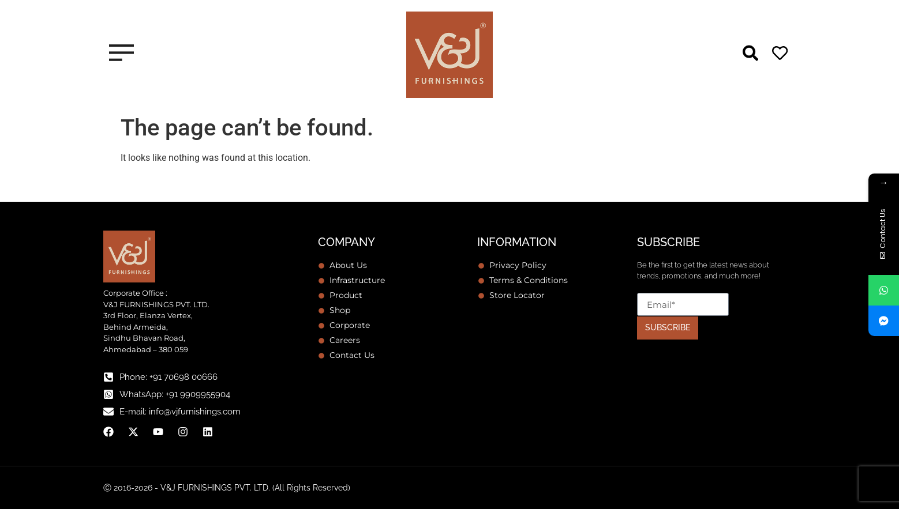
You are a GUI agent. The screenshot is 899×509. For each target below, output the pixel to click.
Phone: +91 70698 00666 (168, 377)
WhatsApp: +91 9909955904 (174, 394)
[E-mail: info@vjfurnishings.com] (108, 411)
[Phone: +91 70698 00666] (108, 377)
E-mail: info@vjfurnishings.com (180, 411)
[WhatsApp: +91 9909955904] (108, 394)
